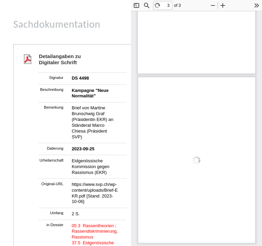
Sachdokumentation (56, 24)
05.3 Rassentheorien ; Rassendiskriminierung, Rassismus (95, 231)
